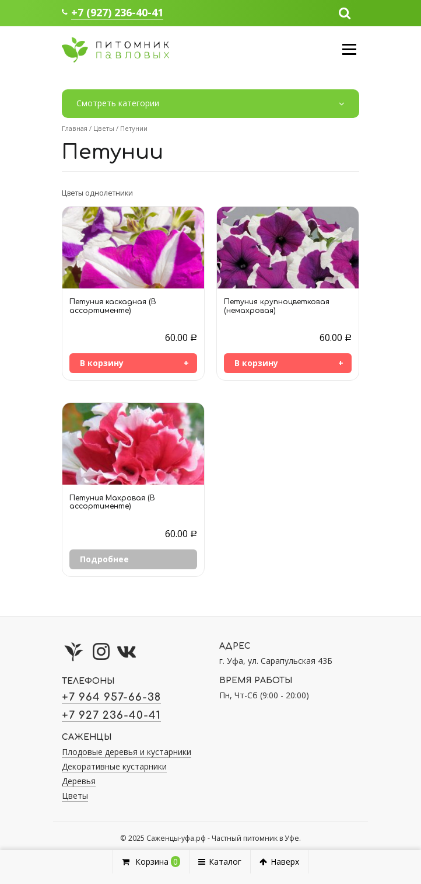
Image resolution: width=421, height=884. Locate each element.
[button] (344, 12)
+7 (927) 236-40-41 (117, 12)
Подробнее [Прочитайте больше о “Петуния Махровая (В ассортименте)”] (104, 559)
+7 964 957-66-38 (111, 697)
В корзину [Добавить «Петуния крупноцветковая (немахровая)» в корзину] (256, 362)
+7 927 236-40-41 (111, 715)
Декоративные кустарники (114, 766)
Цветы (103, 128)
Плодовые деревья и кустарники (126, 751)
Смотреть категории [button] (210, 103)
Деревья (79, 780)
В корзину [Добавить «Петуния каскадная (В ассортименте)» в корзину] (102, 362)
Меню (349, 49)
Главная (74, 128)
